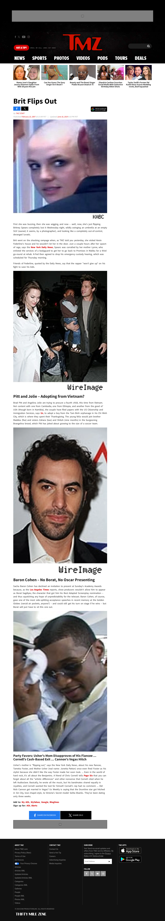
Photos (61, 58)
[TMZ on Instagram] (28, 37)
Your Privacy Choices (26, 863)
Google (44, 802)
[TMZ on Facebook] (15, 37)
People (17, 892)
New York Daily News (42, 247)
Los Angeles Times (39, 589)
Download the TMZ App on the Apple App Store (130, 850)
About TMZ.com (21, 849)
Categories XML (21, 885)
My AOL (26, 802)
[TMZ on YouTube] (97, 873)
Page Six (88, 775)
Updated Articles (21, 874)
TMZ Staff (20, 113)
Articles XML (20, 871)
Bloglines (54, 802)
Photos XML (19, 899)
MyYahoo (35, 802)
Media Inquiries (55, 863)
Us (42, 413)
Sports (39, 58)
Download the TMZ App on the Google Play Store (130, 859)
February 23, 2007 (29, 116)
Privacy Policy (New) (23, 853)
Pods (102, 58)
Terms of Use (20, 856)
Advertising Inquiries (57, 860)
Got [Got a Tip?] (21, 48)
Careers (52, 856)
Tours (121, 58)
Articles (18, 867)
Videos (83, 58)
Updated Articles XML (23, 878)
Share (44, 815)
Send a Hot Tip (55, 853)
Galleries (18, 889)
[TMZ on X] (19, 37)
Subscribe (109, 861)
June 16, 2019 (62, 116)
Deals (140, 58)
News (19, 58)
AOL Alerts (32, 805)
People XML (19, 896)
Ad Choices (19, 860)
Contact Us (53, 849)
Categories (19, 881)
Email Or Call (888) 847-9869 (43, 48)
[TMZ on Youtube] (23, 37)
